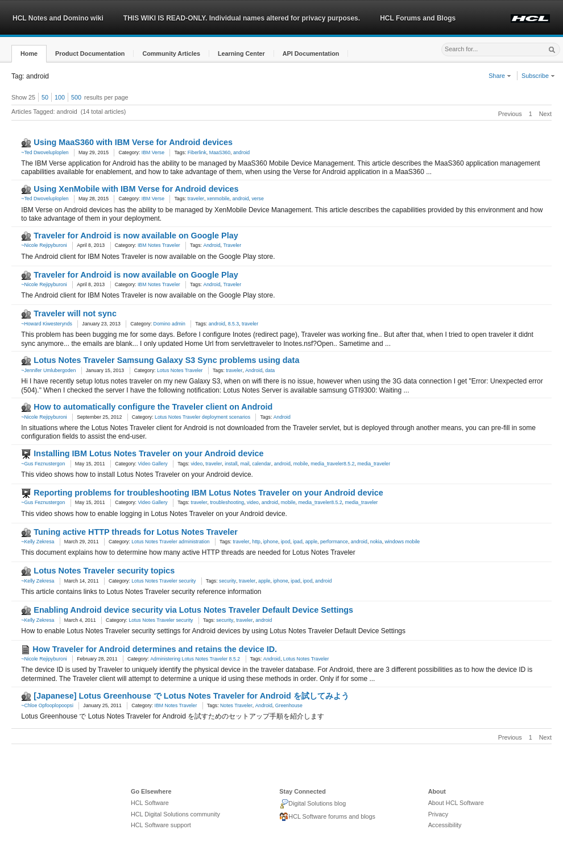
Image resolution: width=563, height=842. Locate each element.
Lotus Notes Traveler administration (170, 541)
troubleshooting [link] (227, 502)
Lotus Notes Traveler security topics (104, 570)
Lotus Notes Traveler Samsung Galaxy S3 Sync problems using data (166, 360)
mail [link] (244, 464)
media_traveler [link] (373, 464)
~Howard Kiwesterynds (46, 324)
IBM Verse (153, 152)
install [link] (231, 464)
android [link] (241, 152)
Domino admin (169, 324)
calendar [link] (261, 464)
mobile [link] (300, 464)
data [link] (270, 370)
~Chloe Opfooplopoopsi (47, 705)
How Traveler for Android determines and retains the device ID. (154, 649)
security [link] (227, 581)
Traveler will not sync (75, 313)
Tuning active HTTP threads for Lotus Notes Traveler (136, 531)
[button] (29, 54)
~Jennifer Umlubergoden (48, 370)
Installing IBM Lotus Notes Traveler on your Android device (148, 453)
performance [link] (334, 541)
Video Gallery (152, 464)
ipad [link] (298, 541)
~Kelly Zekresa (37, 541)
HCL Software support (161, 825)
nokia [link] (376, 541)
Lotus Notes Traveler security (163, 581)
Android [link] (211, 245)
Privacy (438, 814)
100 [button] (60, 97)
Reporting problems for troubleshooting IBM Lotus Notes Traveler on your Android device (208, 492)
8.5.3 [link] (233, 324)
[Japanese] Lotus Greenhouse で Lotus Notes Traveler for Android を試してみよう (191, 695)
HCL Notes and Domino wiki (58, 18)
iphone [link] (270, 541)
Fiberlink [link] (197, 152)
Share (500, 75)
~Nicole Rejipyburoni (44, 245)
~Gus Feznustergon (43, 464)
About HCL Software (456, 802)
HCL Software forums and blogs (327, 817)
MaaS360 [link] (219, 152)
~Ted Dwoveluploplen (44, 152)
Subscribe (538, 75)
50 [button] (45, 97)
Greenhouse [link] (289, 705)
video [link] (196, 464)
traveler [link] (196, 198)
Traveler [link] (232, 245)
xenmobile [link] (218, 198)
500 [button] (76, 97)
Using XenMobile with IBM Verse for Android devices (136, 188)
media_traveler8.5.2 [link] (332, 464)
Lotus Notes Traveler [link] (306, 659)
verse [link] (257, 198)
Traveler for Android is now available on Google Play (136, 235)
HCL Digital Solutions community (175, 814)
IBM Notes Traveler (159, 245)
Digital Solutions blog (312, 803)
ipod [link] (286, 541)
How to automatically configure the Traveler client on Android (153, 406)
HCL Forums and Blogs (418, 18)
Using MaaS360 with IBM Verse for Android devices (133, 142)
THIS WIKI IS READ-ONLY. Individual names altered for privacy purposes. (241, 18)
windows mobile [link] (402, 541)
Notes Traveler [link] (236, 705)
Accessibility (445, 825)
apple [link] (311, 541)
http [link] (256, 541)
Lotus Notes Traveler (180, 370)
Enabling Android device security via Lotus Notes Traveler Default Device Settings (193, 609)
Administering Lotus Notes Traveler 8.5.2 (195, 659)
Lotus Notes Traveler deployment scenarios (202, 417)
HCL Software (150, 802)
